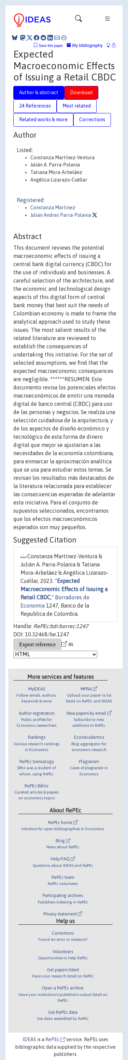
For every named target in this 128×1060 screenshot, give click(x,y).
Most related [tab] (76, 106)
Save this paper (51, 46)
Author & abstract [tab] (38, 92)
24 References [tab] (35, 106)
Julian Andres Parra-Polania (61, 215)
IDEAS (29, 1039)
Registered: (31, 200)
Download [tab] (81, 92)
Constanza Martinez (52, 207)
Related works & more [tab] (43, 119)
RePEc (55, 1039)
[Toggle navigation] (78, 20)
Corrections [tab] (92, 119)
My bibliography (85, 45)
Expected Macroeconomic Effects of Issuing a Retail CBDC (64, 589)
